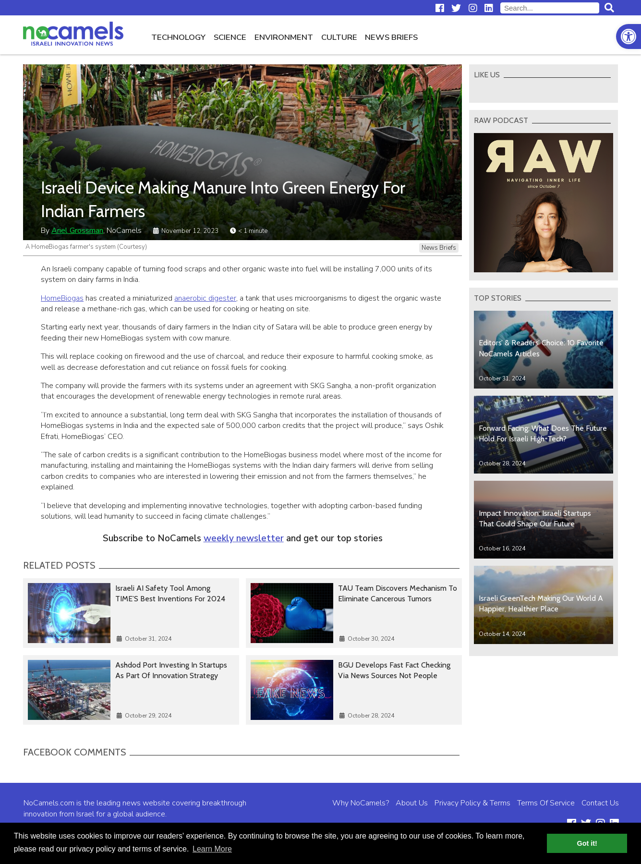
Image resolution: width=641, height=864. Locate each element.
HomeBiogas (62, 298)
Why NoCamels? (360, 803)
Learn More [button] (212, 849)
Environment (283, 37)
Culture (339, 37)
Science (230, 37)
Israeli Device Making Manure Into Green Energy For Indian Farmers (223, 199)
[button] (628, 36)
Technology (178, 37)
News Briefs (391, 37)
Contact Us (600, 803)
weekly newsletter (244, 538)
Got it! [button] (587, 843)
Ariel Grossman (77, 230)
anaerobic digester (205, 298)
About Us (412, 803)
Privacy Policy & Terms (472, 803)
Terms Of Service (546, 803)
